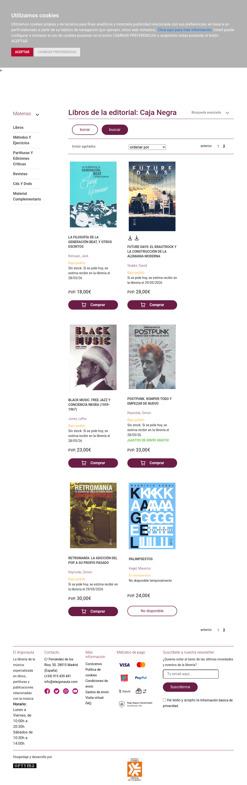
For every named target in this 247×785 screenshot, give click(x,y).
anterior (206, 146)
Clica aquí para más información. (185, 30)
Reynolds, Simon (139, 413)
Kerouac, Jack (78, 256)
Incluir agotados (83, 146)
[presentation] (198, 720)
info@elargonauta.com (61, 682)
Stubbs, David (137, 265)
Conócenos (94, 664)
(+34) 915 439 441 (57, 676)
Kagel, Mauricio (140, 568)
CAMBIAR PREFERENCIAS (57, 52)
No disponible (152, 611)
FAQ (88, 703)
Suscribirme (180, 687)
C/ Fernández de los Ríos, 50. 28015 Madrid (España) (61, 664)
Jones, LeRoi (77, 419)
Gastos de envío (97, 692)
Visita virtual (95, 698)
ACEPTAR (22, 52)
